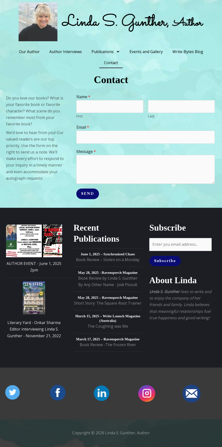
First (79, 116)
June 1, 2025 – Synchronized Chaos (108, 254)
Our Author (29, 51)
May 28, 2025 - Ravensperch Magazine (107, 273)
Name (83, 96)
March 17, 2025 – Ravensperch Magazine (108, 339)
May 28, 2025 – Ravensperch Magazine (108, 298)
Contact (111, 62)
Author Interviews (65, 51)
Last (151, 116)
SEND (87, 193)
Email (82, 127)
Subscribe (165, 261)
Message (86, 151)
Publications (105, 51)
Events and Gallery (146, 51)
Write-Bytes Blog (187, 51)
